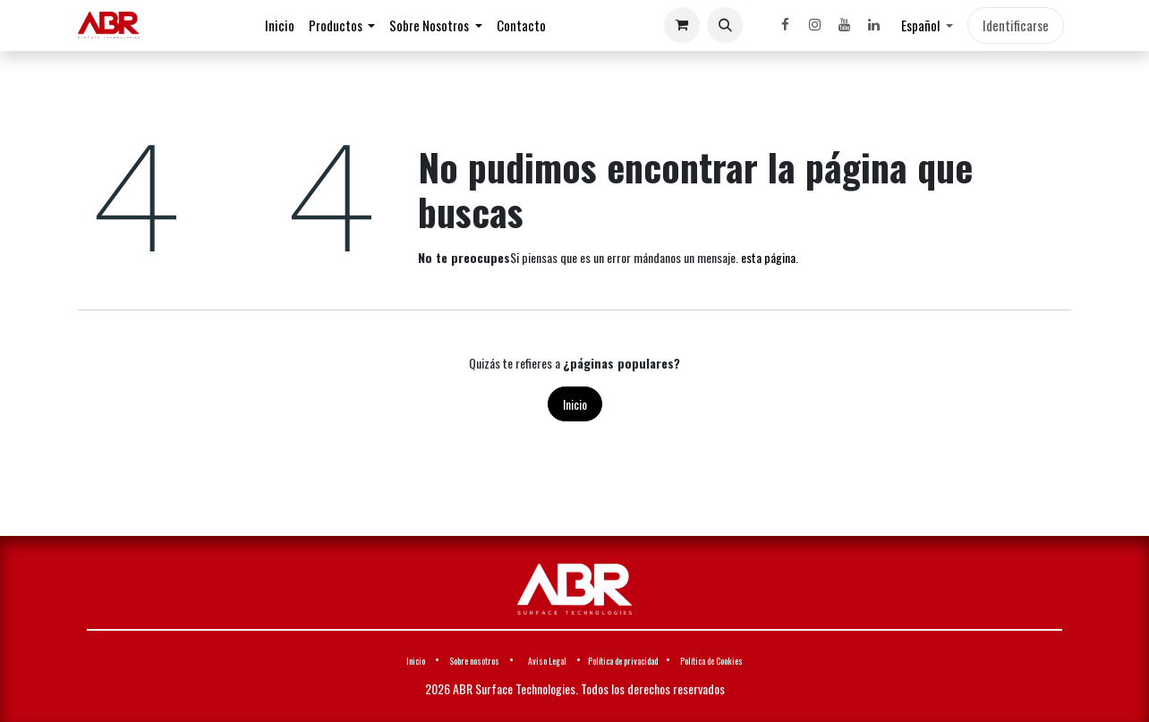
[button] (725, 25)
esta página (768, 257)
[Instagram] (814, 25)
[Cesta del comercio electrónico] (682, 25)
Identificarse (1016, 25)
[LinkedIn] (873, 25)
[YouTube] (843, 25)
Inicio (575, 404)
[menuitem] (280, 25)
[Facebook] (784, 25)
